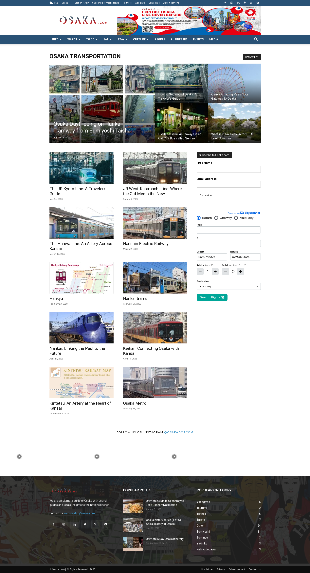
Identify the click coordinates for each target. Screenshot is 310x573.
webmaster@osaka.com (79, 513)
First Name (204, 163)
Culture (141, 39)
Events (198, 39)
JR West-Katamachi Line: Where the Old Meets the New (152, 191)
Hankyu (56, 298)
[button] (256, 40)
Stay (122, 39)
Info (57, 39)
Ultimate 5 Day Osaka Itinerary (165, 539)
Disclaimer (207, 569)
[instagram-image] (19, 456)
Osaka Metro (134, 403)
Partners (127, 3)
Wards (73, 39)
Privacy (221, 569)
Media (213, 39)
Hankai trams (135, 298)
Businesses (179, 39)
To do (92, 39)
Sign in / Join (82, 3)
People (160, 39)
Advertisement (171, 3)
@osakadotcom (178, 432)
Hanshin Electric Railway (146, 243)
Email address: (229, 182)
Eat (107, 39)
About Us (140, 3)
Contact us (154, 3)
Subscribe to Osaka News (105, 3)
